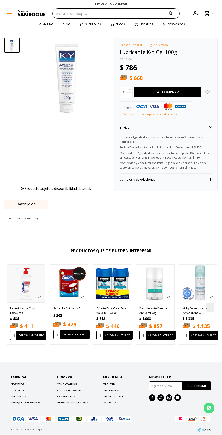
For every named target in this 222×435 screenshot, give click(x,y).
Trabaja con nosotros (25, 402)
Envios (120, 24)
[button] (174, 13)
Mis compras (111, 390)
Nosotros (17, 384)
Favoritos (109, 402)
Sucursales (93, 24)
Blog (66, 24)
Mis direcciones (113, 396)
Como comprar (67, 384)
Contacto (17, 390)
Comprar (170, 92)
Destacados (176, 24)
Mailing (48, 24)
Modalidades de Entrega (73, 402)
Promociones (66, 396)
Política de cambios (69, 390)
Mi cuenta (109, 384)
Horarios (146, 24)
